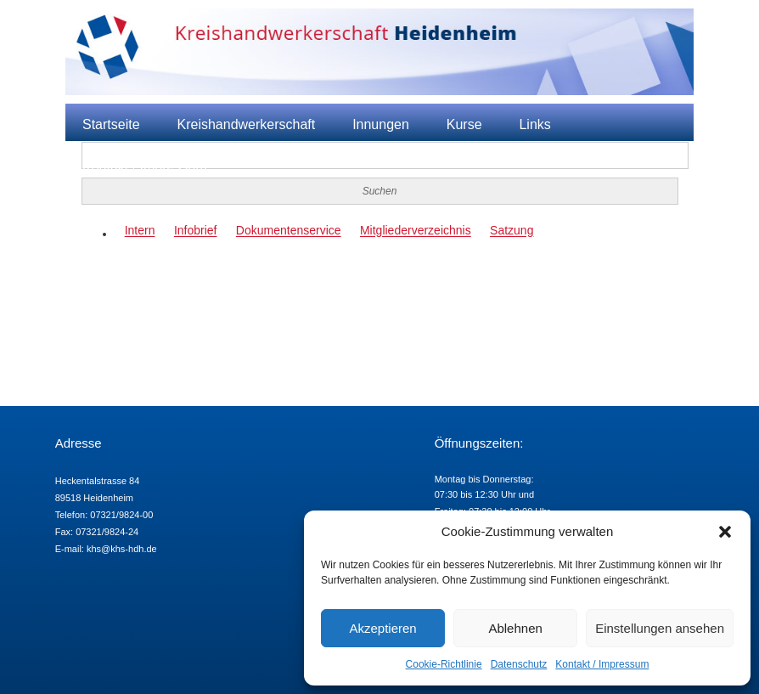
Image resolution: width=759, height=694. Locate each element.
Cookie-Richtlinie (444, 664)
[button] (725, 531)
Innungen (380, 124)
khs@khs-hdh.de (122, 549)
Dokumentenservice (288, 231)
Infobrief (195, 231)
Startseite (111, 124)
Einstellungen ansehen (659, 628)
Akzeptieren (382, 628)
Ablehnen (515, 628)
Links (534, 124)
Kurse (464, 124)
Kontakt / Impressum (602, 664)
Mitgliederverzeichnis (415, 231)
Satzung (511, 231)
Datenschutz (519, 664)
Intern (140, 231)
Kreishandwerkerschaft (246, 124)
